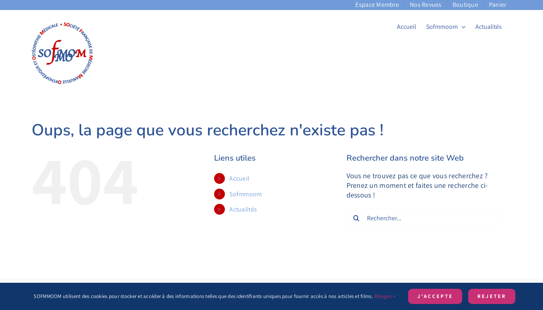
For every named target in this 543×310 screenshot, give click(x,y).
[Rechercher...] (423, 218)
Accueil (239, 178)
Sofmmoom (245, 194)
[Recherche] (357, 218)
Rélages (385, 296)
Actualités (243, 209)
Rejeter (491, 296)
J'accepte (435, 296)
